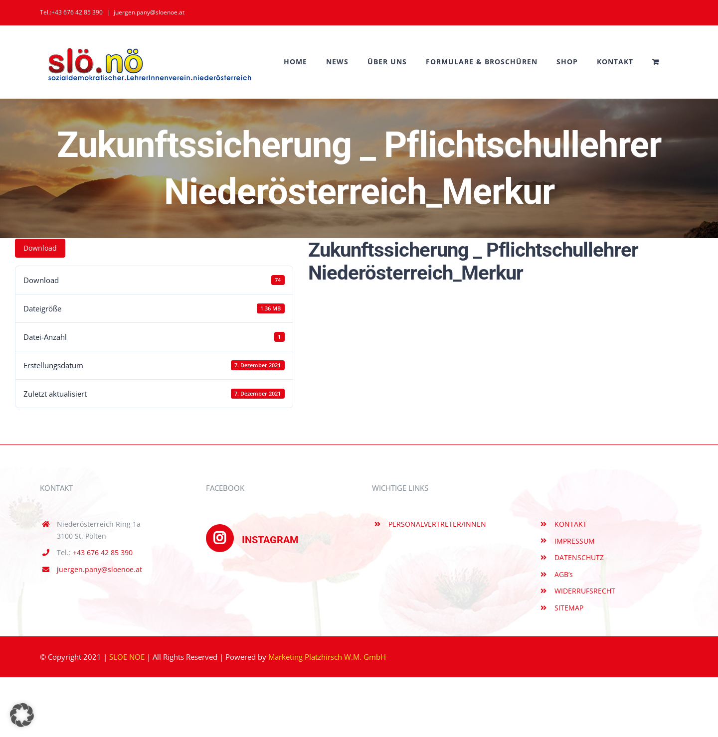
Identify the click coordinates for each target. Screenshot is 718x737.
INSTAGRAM (252, 540)
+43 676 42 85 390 (103, 552)
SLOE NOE (127, 657)
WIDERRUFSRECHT (584, 590)
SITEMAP (568, 607)
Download (40, 248)
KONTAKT (570, 524)
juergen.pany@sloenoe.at (149, 12)
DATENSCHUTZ (579, 557)
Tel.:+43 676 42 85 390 (71, 12)
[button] (22, 715)
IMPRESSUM (574, 541)
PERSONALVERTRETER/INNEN (437, 524)
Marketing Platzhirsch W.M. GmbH (327, 657)
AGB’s (563, 574)
